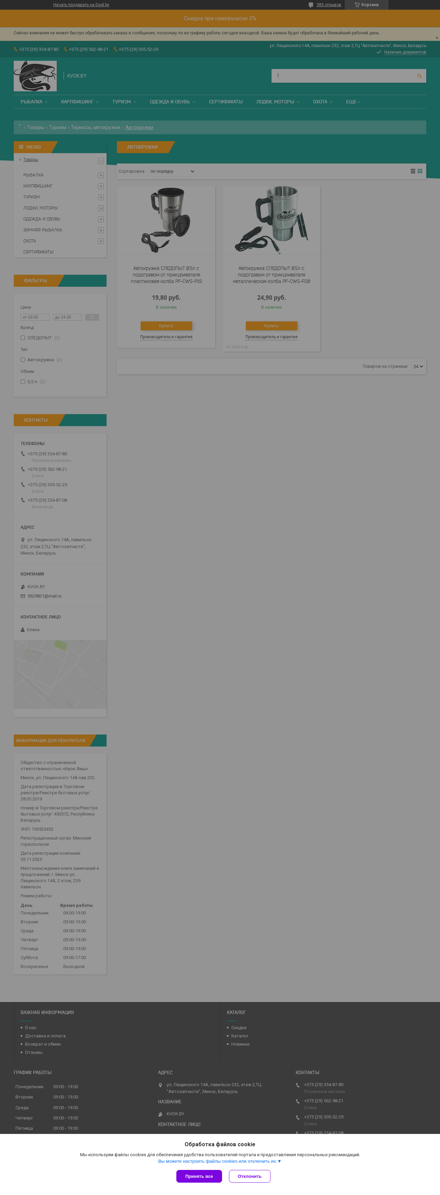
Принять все (199, 1176)
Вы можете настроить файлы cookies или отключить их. (217, 1161)
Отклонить (250, 1176)
